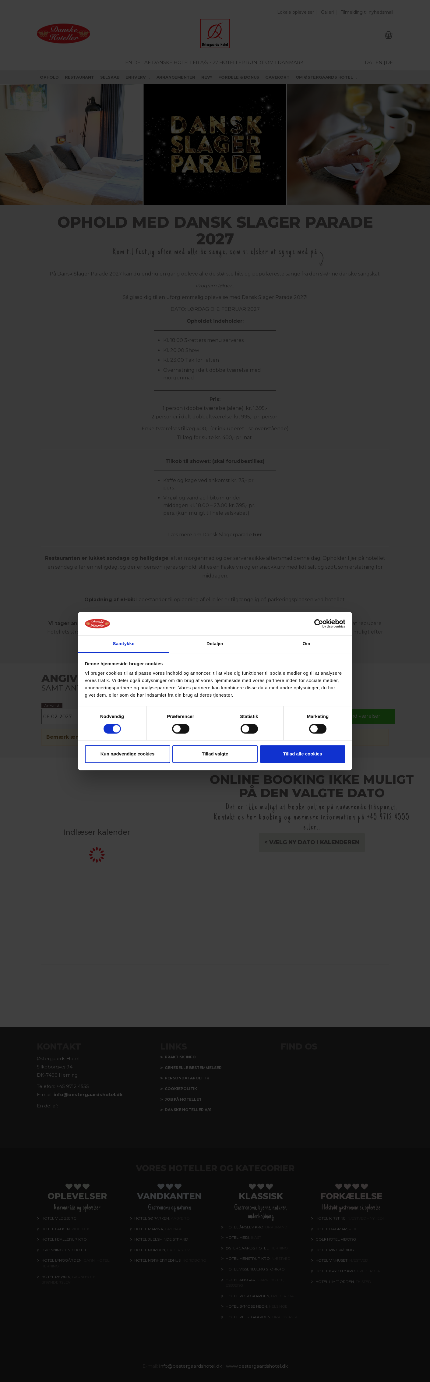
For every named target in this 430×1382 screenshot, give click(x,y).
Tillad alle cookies (302, 754)
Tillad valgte (215, 754)
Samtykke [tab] (124, 643)
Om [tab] (306, 643)
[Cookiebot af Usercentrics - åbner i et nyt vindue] (318, 623)
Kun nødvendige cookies (127, 754)
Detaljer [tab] (215, 643)
